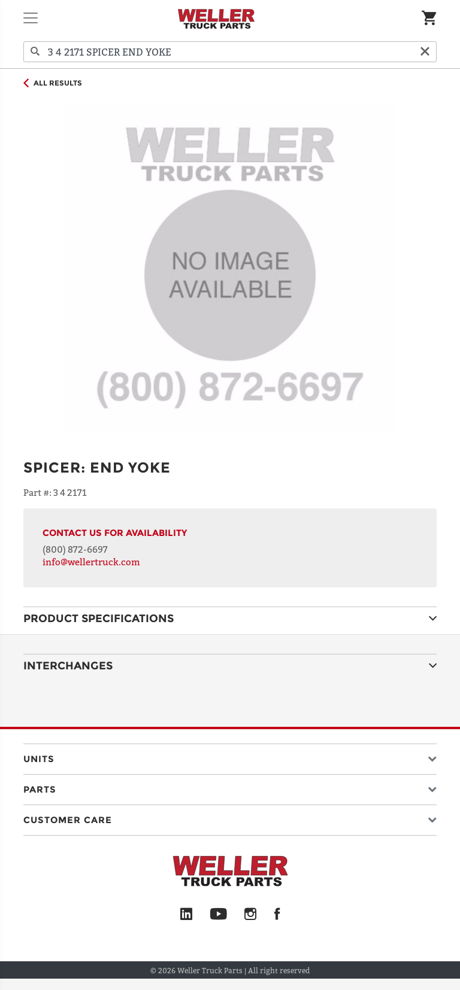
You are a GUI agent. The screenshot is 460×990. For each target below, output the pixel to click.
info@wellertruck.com (91, 561)
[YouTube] (218, 914)
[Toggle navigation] (30, 18)
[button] (230, 756)
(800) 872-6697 (75, 549)
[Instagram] (250, 914)
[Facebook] (277, 914)
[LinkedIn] (186, 914)
